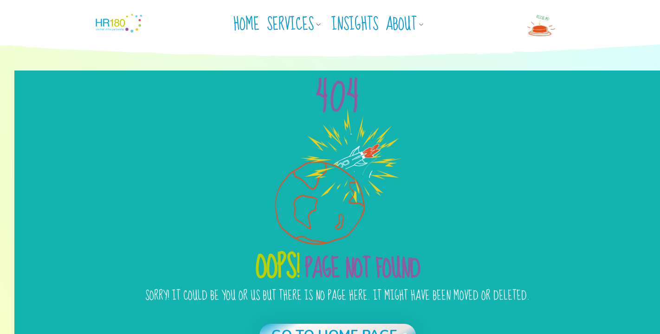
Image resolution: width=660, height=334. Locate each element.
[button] (297, 24)
